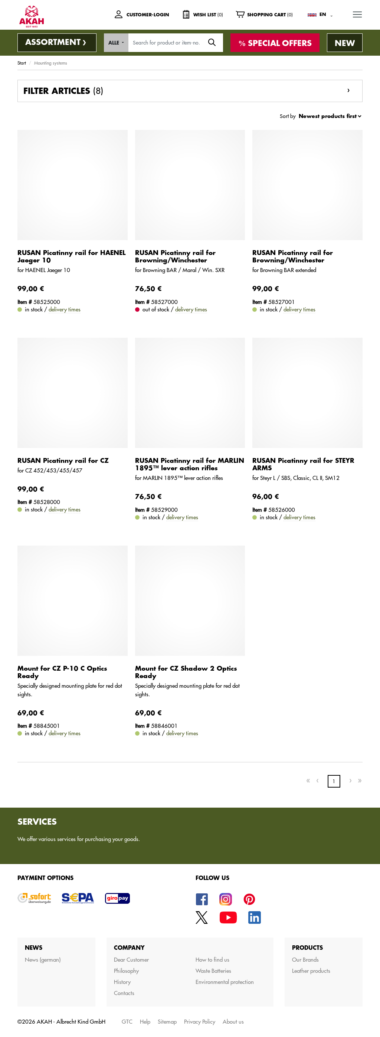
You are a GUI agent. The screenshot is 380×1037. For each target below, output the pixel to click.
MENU (358, 13)
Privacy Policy (199, 1021)
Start (21, 63)
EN (323, 14)
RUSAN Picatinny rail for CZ (63, 461)
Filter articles (63, 91)
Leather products (311, 970)
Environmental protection (225, 981)
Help (145, 1021)
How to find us (212, 959)
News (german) (42, 959)
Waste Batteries (213, 970)
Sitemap (167, 1021)
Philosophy (126, 970)
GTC (127, 1021)
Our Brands (305, 959)
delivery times (65, 309)
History (122, 981)
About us (233, 1021)
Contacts (124, 993)
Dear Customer (131, 959)
